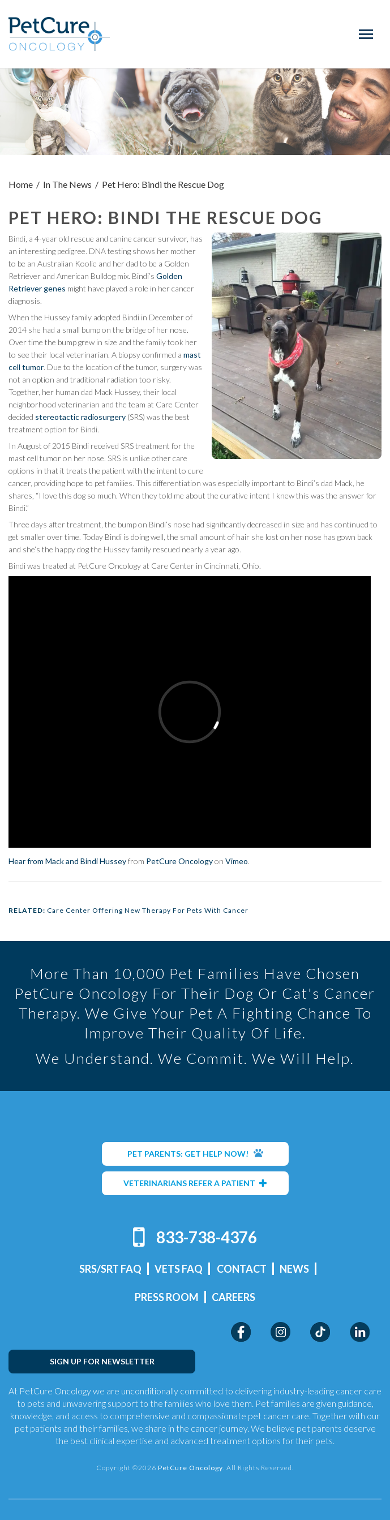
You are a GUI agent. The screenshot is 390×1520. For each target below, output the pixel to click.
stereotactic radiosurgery (80, 417)
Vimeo (236, 861)
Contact (242, 1269)
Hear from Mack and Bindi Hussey (67, 861)
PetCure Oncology (59, 34)
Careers (233, 1297)
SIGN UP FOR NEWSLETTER (102, 1361)
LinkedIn (360, 1332)
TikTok (320, 1332)
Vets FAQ (179, 1269)
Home (20, 184)
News (294, 1269)
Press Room (167, 1297)
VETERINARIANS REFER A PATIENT (195, 1183)
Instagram (280, 1332)
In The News (67, 184)
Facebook (241, 1332)
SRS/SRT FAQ (110, 1269)
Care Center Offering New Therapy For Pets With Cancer (147, 910)
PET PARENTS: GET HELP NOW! (195, 1153)
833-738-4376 (206, 1237)
